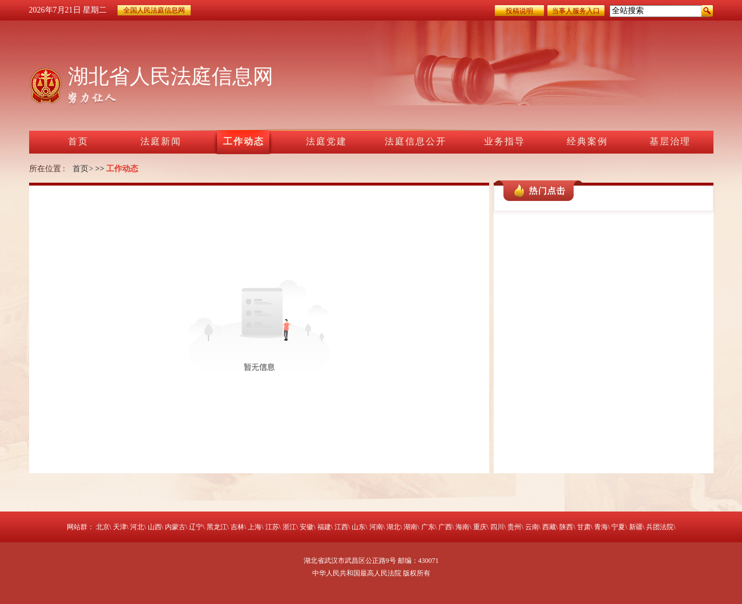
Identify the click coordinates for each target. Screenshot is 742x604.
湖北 (393, 527)
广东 (428, 527)
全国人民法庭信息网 (154, 10)
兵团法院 (660, 527)
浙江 (289, 527)
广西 (445, 527)
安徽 (306, 527)
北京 (103, 527)
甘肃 (584, 527)
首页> (82, 168)
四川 (497, 527)
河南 (376, 527)
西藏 (549, 527)
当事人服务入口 (576, 11)
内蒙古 (175, 527)
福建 (324, 527)
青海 (601, 527)
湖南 (410, 527)
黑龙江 (217, 527)
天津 (120, 527)
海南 (462, 527)
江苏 (272, 527)
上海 (254, 527)
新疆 (636, 527)
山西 (155, 527)
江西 (341, 527)
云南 (532, 527)
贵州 (514, 527)
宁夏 (618, 527)
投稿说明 (519, 11)
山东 (358, 527)
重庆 (480, 527)
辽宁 (196, 527)
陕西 (566, 527)
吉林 (237, 527)
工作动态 (122, 168)
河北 (137, 527)
